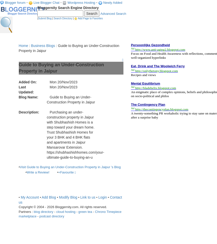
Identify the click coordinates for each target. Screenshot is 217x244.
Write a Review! (38, 172)
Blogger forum (15, 3)
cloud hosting (66, 212)
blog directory (43, 212)
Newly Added (112, 3)
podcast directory (51, 216)
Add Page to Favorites (90, 18)
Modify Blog (68, 197)
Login (102, 197)
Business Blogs (43, 46)
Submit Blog (45, 18)
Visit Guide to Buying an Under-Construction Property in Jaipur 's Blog (70, 167)
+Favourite (67, 172)
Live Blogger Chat (46, 3)
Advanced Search (113, 14)
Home (23, 46)
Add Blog (49, 197)
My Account (30, 197)
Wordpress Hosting (81, 3)
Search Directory (63, 18)
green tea (85, 212)
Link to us (87, 197)
